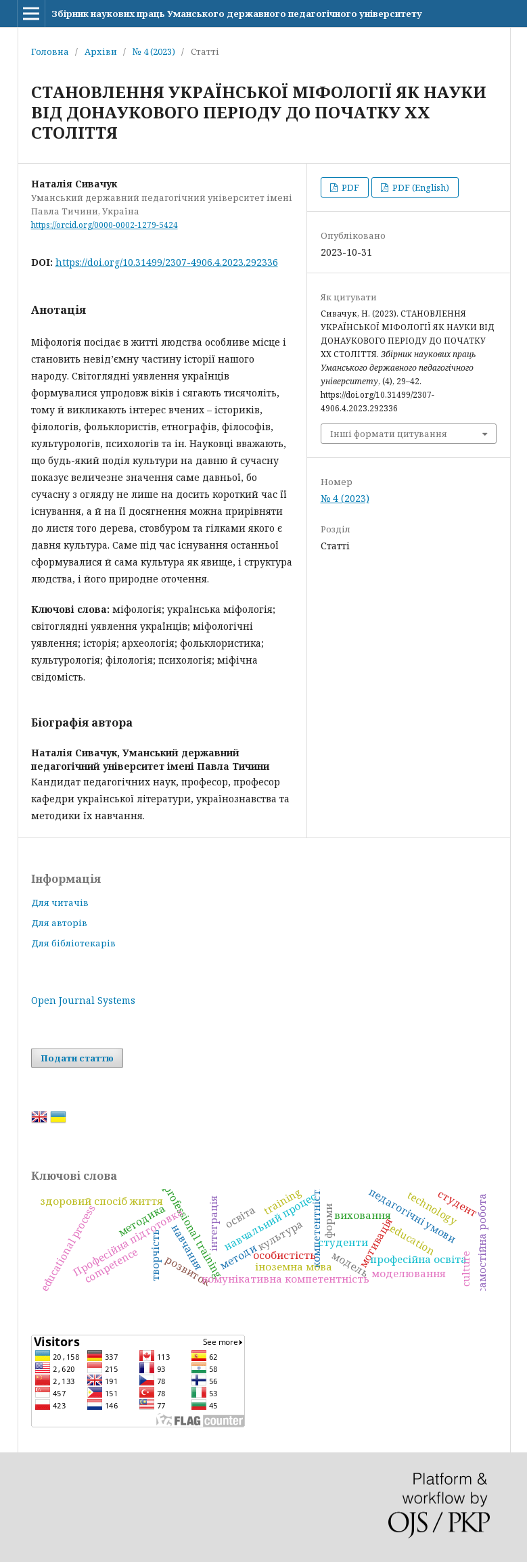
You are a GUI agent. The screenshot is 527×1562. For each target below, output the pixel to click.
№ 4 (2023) (154, 51)
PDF (349, 187)
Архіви (101, 51)
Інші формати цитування (388, 434)
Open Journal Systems (83, 1000)
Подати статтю (77, 1058)
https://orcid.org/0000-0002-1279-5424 (104, 225)
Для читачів (60, 902)
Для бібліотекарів (73, 943)
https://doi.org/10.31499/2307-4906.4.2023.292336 (166, 262)
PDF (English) (419, 187)
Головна (50, 51)
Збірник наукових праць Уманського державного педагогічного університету (236, 13)
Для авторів (59, 923)
